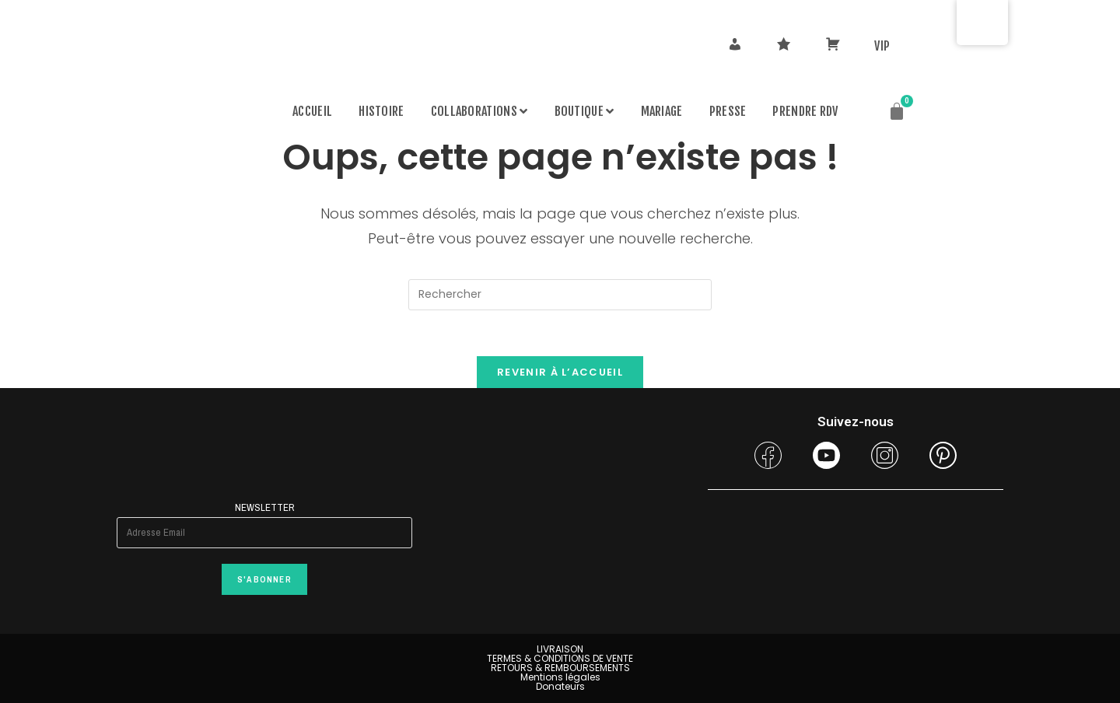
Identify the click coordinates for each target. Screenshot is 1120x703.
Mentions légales (560, 677)
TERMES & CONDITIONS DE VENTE (560, 658)
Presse (728, 111)
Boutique (584, 111)
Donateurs (560, 686)
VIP (882, 46)
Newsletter (264, 507)
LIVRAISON (560, 649)
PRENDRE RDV (805, 111)
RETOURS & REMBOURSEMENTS (560, 667)
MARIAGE (662, 111)
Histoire (381, 111)
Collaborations (479, 111)
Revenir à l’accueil (560, 372)
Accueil (312, 111)
